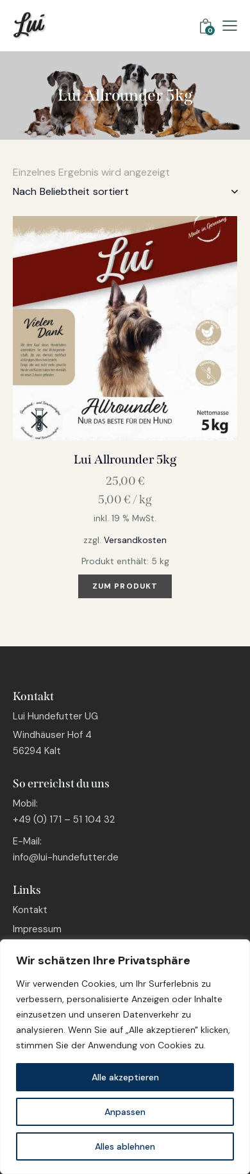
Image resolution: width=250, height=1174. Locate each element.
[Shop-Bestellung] (125, 192)
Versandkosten (135, 540)
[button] (229, 26)
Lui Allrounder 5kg (125, 459)
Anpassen (125, 1112)
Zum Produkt (125, 586)
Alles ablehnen (125, 1146)
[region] (125, 1056)
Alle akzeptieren (125, 1077)
